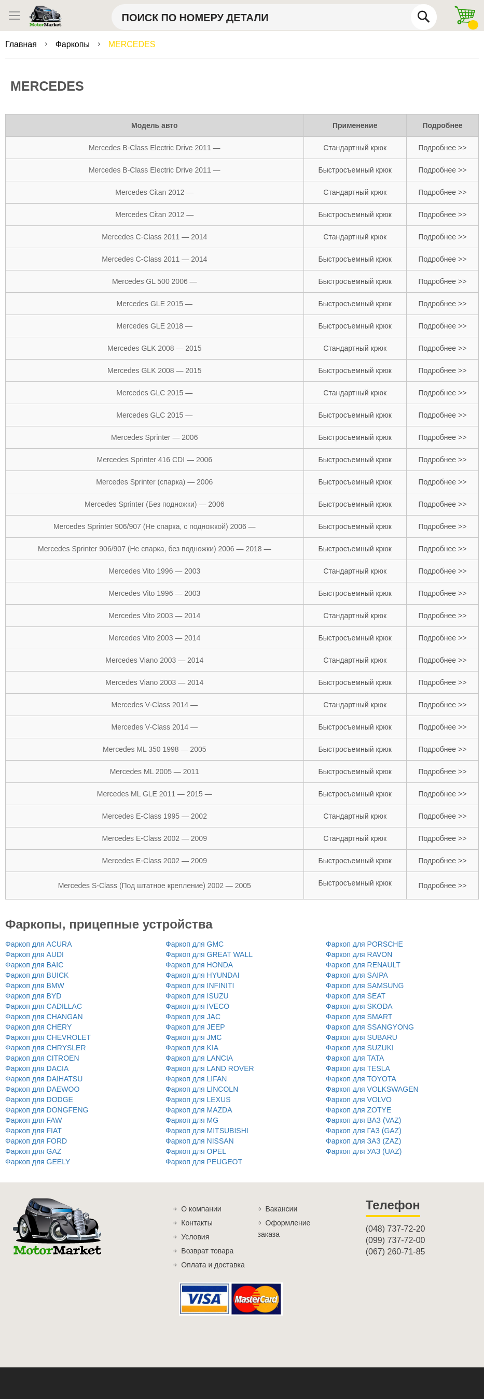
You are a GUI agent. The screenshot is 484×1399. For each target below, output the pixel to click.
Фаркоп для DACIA (36, 1068)
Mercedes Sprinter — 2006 (154, 437)
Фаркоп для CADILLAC (43, 1006)
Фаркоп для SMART (359, 1016)
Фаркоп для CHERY (38, 1027)
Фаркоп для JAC (192, 1016)
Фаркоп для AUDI (34, 954)
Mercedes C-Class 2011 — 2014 (154, 237)
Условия (195, 1237)
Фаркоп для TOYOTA (361, 1079)
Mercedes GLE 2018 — (154, 326)
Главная (22, 44)
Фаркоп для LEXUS (197, 1099)
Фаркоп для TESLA (358, 1068)
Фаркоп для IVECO (197, 1006)
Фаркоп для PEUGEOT (203, 1162)
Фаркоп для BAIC (34, 965)
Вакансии (282, 1209)
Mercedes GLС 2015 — (154, 393)
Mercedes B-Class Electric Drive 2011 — (154, 148)
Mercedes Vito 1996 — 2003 (154, 571)
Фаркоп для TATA (355, 1058)
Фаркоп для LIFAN (196, 1079)
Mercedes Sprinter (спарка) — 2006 (154, 482)
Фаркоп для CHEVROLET (48, 1037)
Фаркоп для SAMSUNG (365, 985)
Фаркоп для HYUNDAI (202, 975)
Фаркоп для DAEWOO (42, 1089)
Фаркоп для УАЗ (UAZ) (364, 1151)
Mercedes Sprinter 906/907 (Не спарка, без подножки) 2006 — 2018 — (154, 549)
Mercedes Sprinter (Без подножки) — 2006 (154, 504)
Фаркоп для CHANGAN (44, 1016)
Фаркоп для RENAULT (363, 965)
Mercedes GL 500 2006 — (154, 281)
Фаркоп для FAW (33, 1120)
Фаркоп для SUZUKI (360, 1048)
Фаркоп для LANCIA (199, 1058)
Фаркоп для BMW (34, 985)
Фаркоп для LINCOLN (201, 1089)
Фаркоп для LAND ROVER (209, 1068)
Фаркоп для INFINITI (199, 985)
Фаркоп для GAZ (33, 1151)
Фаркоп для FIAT (33, 1130)
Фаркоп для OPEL (195, 1151)
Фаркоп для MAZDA (198, 1110)
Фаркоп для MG (191, 1120)
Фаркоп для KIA (191, 1048)
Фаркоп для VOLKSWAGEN (372, 1089)
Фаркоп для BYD (33, 996)
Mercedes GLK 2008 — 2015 (154, 348)
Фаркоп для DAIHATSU (43, 1079)
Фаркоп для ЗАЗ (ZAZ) (363, 1141)
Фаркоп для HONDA (199, 965)
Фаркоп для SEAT (355, 996)
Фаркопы (74, 44)
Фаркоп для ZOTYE (358, 1110)
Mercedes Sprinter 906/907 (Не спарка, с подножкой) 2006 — (154, 526)
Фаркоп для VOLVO (359, 1099)
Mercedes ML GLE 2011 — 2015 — (154, 794)
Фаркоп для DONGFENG (46, 1110)
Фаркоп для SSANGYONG (370, 1027)
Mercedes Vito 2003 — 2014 (154, 615)
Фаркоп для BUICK (36, 975)
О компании (201, 1209)
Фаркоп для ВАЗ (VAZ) (363, 1120)
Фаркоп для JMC (193, 1037)
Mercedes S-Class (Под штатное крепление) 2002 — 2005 (154, 885)
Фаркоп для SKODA (359, 1006)
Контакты (196, 1223)
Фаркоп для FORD (36, 1141)
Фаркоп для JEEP (195, 1027)
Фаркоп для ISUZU (197, 996)
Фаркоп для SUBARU (361, 1037)
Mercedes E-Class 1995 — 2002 (154, 816)
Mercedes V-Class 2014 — (155, 705)
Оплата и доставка (212, 1265)
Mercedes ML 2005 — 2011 (154, 771)
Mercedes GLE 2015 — (154, 303)
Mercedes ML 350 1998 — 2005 (154, 749)
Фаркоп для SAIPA (357, 975)
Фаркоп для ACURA (38, 944)
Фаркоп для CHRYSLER (45, 1048)
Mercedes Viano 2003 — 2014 (154, 660)
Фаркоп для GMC (194, 944)
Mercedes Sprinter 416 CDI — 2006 (154, 459)
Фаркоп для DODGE (39, 1099)
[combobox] (274, 17)
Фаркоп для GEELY (37, 1162)
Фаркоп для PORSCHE (364, 944)
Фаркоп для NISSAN (199, 1141)
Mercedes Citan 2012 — (154, 192)
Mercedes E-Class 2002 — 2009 (154, 838)
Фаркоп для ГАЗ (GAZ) (364, 1130)
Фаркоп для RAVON (359, 954)
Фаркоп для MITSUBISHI (206, 1130)
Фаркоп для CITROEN (42, 1058)
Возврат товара (207, 1251)
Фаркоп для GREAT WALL (209, 954)
